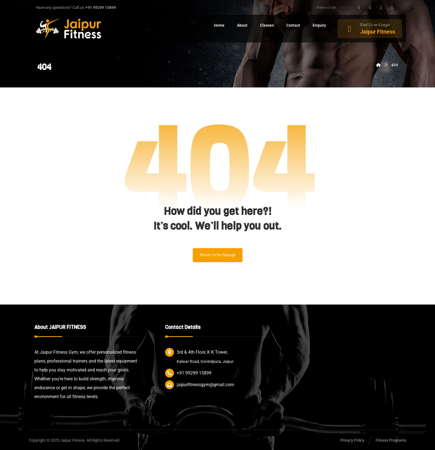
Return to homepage (218, 255)
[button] (359, 7)
